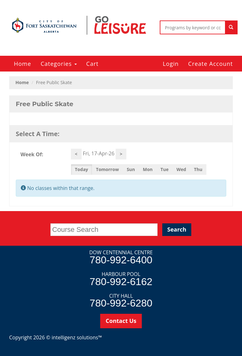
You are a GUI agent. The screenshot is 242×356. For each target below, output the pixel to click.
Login (171, 63)
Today (81, 169)
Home (22, 63)
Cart (92, 63)
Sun (131, 169)
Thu (198, 169)
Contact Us (121, 320)
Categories (59, 63)
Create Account (210, 63)
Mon (148, 169)
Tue (164, 169)
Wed (181, 169)
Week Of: (31, 154)
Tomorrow (107, 169)
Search (177, 229)
